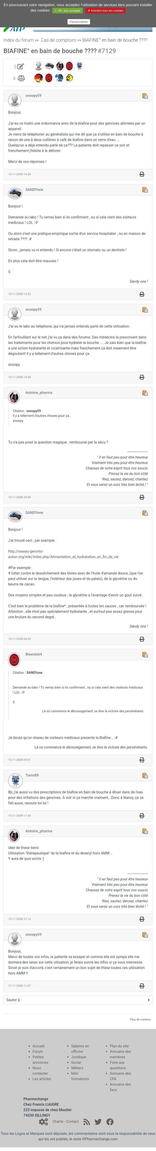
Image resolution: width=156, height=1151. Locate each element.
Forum (38, 1051)
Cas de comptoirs (58, 40)
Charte (58, 1121)
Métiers (77, 1068)
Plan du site (119, 1046)
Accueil (38, 1046)
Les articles (42, 1079)
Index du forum (18, 40)
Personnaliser (79, 21)
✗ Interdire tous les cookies (105, 10)
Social (76, 1062)
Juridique (78, 1057)
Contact (72, 1121)
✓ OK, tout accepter (68, 10)
